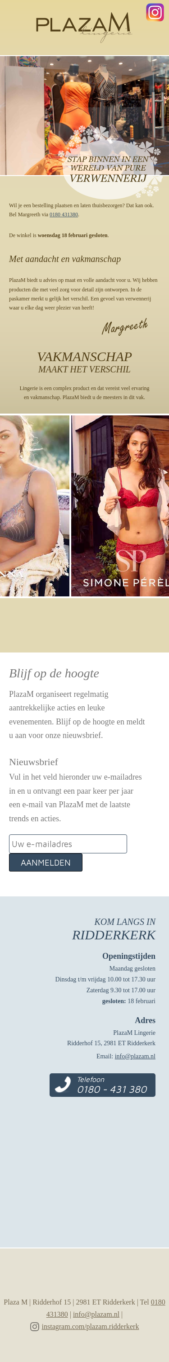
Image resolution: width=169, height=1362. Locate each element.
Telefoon (111, 1085)
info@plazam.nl (135, 1056)
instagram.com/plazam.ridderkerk (90, 1326)
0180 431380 (64, 214)
